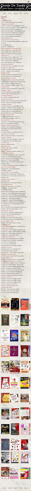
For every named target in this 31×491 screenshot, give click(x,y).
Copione (15, 13)
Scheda (10, 13)
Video (20, 13)
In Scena (26, 13)
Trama (4, 13)
